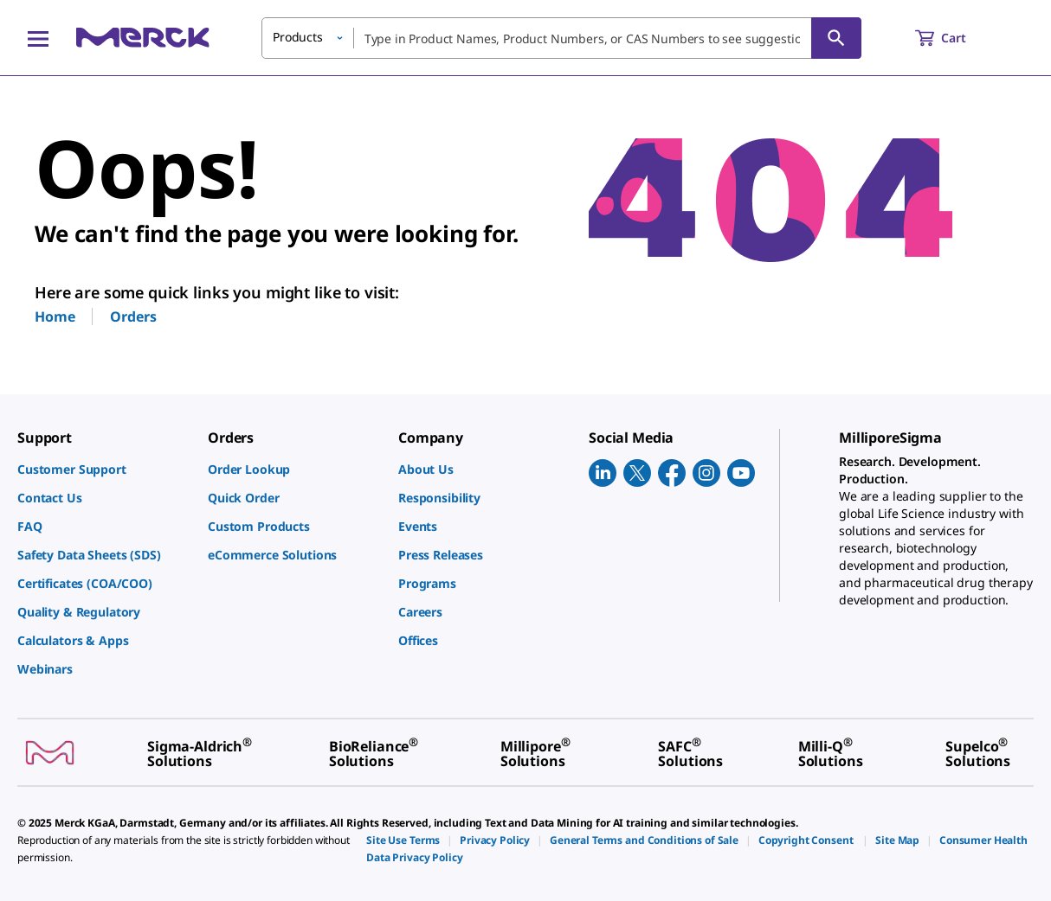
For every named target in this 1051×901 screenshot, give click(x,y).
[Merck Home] (143, 38)
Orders (133, 316)
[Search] (836, 38)
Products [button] (298, 37)
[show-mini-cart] (956, 38)
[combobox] (561, 38)
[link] (103, 469)
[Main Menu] (38, 38)
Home (54, 316)
